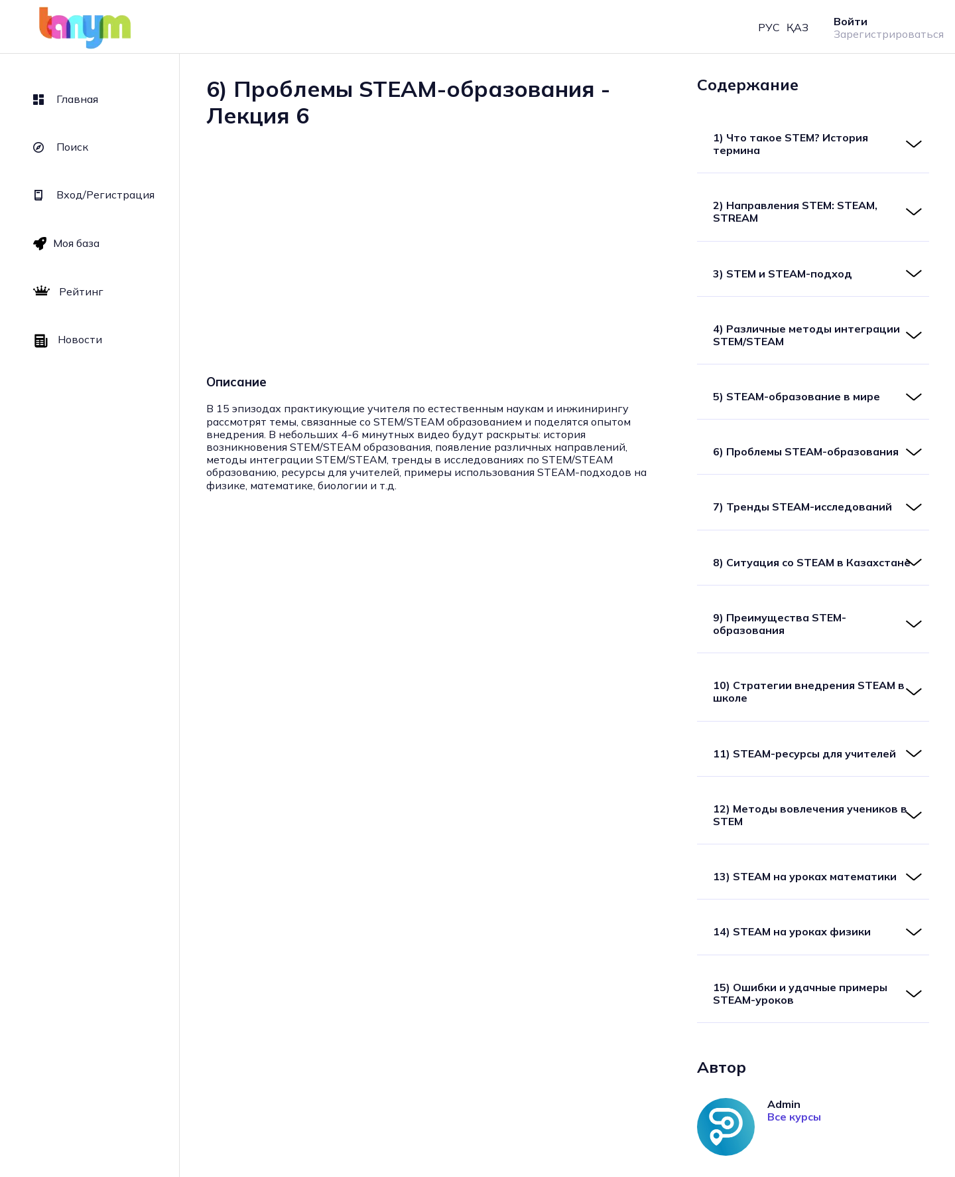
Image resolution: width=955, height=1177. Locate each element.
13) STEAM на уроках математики (805, 876)
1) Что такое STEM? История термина (790, 144)
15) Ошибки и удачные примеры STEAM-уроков (800, 993)
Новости (67, 341)
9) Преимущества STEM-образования (779, 624)
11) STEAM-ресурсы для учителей (804, 753)
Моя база (66, 243)
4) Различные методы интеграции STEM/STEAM (806, 335)
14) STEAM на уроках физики (792, 931)
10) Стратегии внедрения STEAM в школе (809, 691)
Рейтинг (68, 291)
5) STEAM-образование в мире (796, 396)
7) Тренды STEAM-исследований (802, 506)
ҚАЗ (797, 27)
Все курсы (794, 1117)
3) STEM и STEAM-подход (782, 273)
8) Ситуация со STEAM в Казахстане (812, 562)
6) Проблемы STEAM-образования (806, 451)
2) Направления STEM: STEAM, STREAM (795, 211)
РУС (769, 27)
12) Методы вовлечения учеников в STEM (810, 815)
